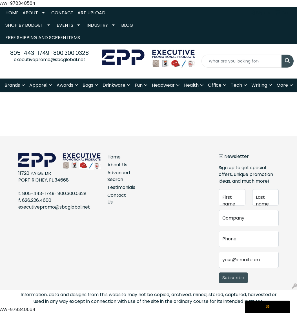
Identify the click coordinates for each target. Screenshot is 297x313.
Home (114, 157)
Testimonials (117, 187)
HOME (12, 13)
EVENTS (65, 25)
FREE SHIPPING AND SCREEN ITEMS (42, 37)
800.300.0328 (71, 53)
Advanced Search (117, 176)
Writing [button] (259, 85)
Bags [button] (88, 85)
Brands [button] (12, 85)
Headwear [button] (163, 85)
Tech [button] (236, 85)
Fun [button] (139, 85)
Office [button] (214, 85)
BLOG (127, 25)
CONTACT (62, 13)
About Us (117, 165)
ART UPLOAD (91, 13)
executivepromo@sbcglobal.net (49, 59)
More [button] (282, 85)
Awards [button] (65, 85)
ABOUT (30, 13)
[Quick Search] (241, 61)
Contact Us (116, 198)
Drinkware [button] (114, 85)
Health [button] (191, 85)
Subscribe (233, 277)
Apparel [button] (38, 85)
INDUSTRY (97, 25)
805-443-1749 (29, 53)
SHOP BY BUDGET (24, 25)
